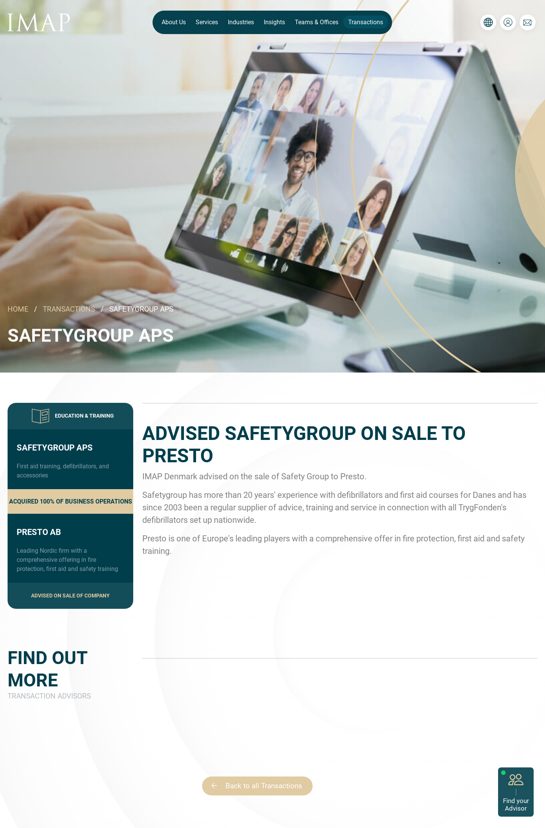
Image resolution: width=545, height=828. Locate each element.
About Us (174, 22)
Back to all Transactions (253, 786)
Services (207, 22)
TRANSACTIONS (69, 309)
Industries (241, 22)
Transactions (365, 22)
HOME (18, 309)
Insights (274, 22)
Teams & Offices (316, 22)
